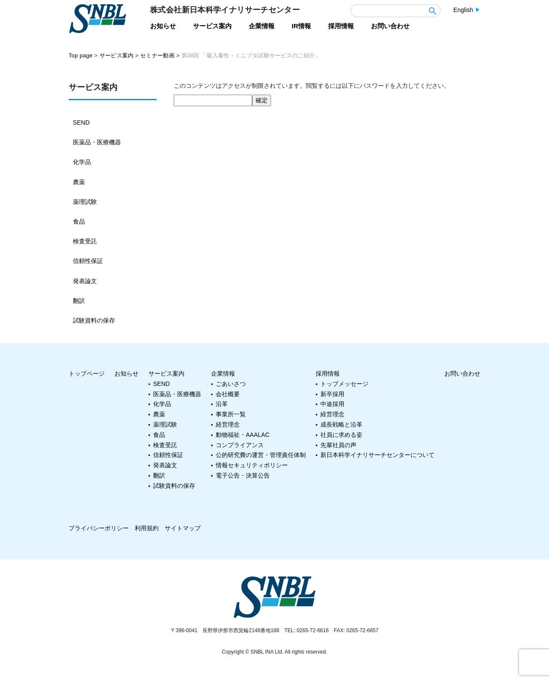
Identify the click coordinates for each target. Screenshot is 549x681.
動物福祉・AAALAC (242, 433)
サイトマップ (183, 527)
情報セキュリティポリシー (252, 464)
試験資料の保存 (94, 319)
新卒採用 (332, 393)
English (463, 9)
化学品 (82, 161)
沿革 (222, 403)
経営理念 (228, 423)
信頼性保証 (88, 260)
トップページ (87, 372)
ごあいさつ (231, 382)
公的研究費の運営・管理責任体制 (261, 454)
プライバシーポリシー (99, 527)
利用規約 (147, 527)
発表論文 (85, 280)
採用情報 (328, 372)
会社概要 (228, 393)
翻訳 (79, 299)
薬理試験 (85, 201)
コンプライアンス (240, 444)
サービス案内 (166, 372)
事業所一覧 (231, 413)
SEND (81, 122)
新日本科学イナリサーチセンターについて (377, 454)
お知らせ (127, 372)
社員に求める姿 (341, 433)
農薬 (79, 181)
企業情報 (223, 372)
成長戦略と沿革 (341, 423)
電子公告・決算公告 (243, 474)
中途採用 (332, 403)
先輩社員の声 (338, 444)
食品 (79, 221)
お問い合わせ (462, 372)
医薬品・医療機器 (97, 142)
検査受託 (85, 240)
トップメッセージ (344, 382)
